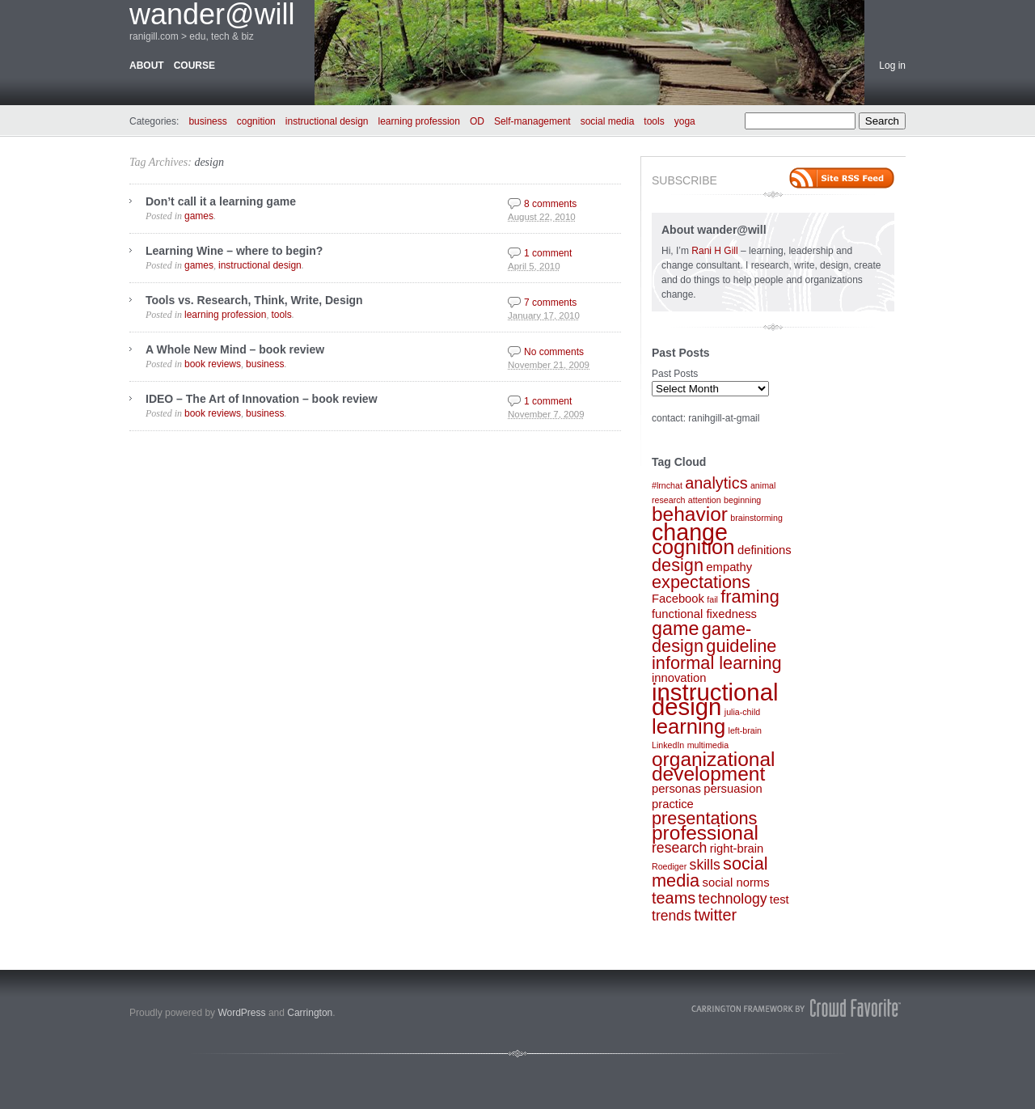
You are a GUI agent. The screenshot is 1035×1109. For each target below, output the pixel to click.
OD (477, 121)
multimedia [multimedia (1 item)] (708, 745)
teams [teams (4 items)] (673, 898)
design (209, 162)
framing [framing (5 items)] (749, 596)
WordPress (241, 1012)
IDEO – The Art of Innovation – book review (262, 398)
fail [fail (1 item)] (712, 599)
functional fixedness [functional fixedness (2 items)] (704, 613)
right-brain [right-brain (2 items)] (737, 848)
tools (654, 121)
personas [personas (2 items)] (676, 788)
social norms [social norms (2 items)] (736, 882)
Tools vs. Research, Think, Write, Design (254, 300)
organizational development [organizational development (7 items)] (713, 766)
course (194, 65)
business (207, 121)
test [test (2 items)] (779, 899)
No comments (554, 352)
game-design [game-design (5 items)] (701, 637)
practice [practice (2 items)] (673, 804)
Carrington (309, 1012)
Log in (892, 65)
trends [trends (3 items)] (671, 916)
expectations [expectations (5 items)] (701, 582)
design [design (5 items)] (677, 565)
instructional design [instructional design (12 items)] (715, 699)
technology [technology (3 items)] (732, 899)
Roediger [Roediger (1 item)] (669, 866)
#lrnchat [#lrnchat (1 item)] (667, 485)
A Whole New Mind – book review (235, 349)
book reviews (212, 364)
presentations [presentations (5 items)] (704, 818)
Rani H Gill (716, 250)
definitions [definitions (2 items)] (764, 550)
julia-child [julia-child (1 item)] (742, 712)
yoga (684, 121)
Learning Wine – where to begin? (234, 250)
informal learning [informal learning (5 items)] (717, 663)
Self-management (532, 121)
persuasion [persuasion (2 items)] (732, 788)
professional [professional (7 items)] (705, 833)
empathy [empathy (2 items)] (729, 567)
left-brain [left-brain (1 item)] (745, 730)
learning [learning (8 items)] (688, 726)
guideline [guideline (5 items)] (741, 646)
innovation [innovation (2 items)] (679, 677)
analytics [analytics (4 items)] (716, 483)
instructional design (327, 121)
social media (608, 121)
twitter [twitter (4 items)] (715, 915)
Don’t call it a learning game (221, 201)
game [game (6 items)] (675, 628)
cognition (256, 121)
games (198, 216)
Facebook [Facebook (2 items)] (678, 598)
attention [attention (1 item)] (704, 500)
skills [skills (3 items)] (705, 865)
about (146, 65)
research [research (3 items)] (679, 848)
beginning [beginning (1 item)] (742, 500)
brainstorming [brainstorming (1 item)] (756, 518)
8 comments (550, 204)
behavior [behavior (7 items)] (690, 514)
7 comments (550, 302)
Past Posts (675, 373)
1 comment (548, 253)
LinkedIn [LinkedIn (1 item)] (668, 745)
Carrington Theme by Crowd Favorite (796, 1008)
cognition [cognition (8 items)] (693, 546)
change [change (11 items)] (690, 532)
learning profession (419, 121)
